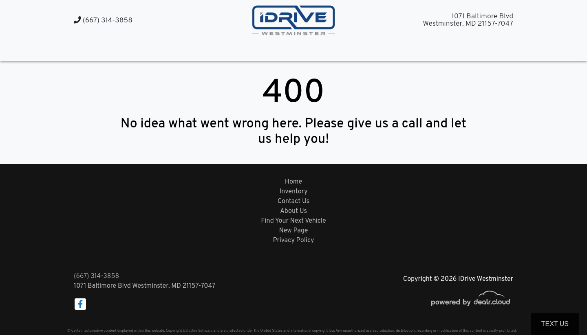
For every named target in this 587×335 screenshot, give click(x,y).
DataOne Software (197, 330)
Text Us (555, 323)
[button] (285, 50)
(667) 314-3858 (103, 20)
